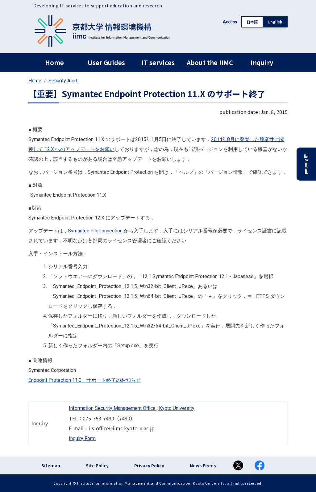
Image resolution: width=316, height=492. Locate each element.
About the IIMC (210, 62)
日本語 (252, 21)
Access (230, 21)
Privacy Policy (149, 465)
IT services (158, 62)
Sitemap (50, 465)
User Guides (106, 62)
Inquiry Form (82, 438)
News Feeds (203, 465)
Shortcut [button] (306, 164)
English (275, 21)
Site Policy (97, 465)
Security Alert (62, 81)
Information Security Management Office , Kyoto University (131, 408)
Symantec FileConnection (95, 231)
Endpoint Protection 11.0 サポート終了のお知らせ (84, 380)
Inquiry (262, 62)
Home (54, 62)
